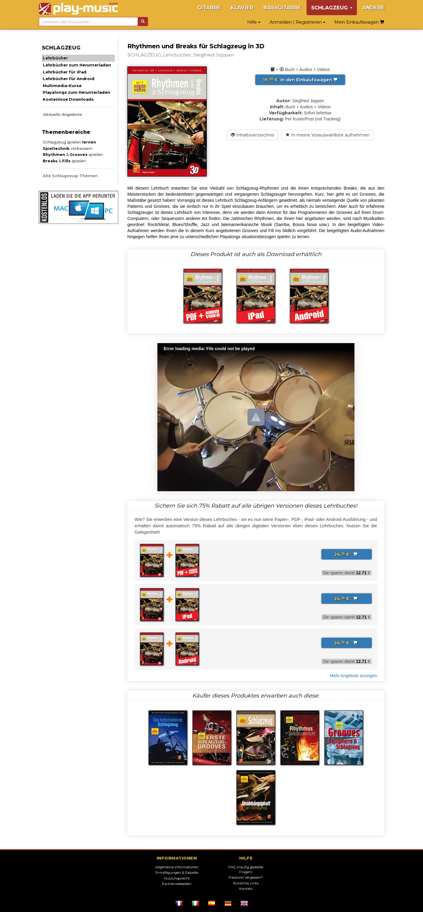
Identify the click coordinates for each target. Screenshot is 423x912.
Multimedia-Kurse (62, 85)
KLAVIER (242, 8)
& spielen (73, 154)
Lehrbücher (55, 58)
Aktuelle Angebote (62, 114)
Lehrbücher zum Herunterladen (77, 64)
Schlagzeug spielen (69, 142)
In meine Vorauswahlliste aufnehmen (328, 135)
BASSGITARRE (282, 8)
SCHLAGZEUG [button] (331, 8)
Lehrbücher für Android (68, 78)
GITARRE (209, 8)
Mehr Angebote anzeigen (353, 675)
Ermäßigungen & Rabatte (177, 872)
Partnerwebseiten (177, 884)
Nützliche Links (246, 883)
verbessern (67, 148)
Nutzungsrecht (177, 878)
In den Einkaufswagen (300, 80)
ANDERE (373, 8)
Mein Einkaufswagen (359, 22)
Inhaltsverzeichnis (252, 135)
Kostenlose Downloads (68, 99)
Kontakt (246, 889)
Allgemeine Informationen (177, 867)
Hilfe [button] (253, 22)
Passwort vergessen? (246, 877)
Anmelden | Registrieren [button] (297, 22)
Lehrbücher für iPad (64, 71)
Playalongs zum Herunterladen (76, 92)
